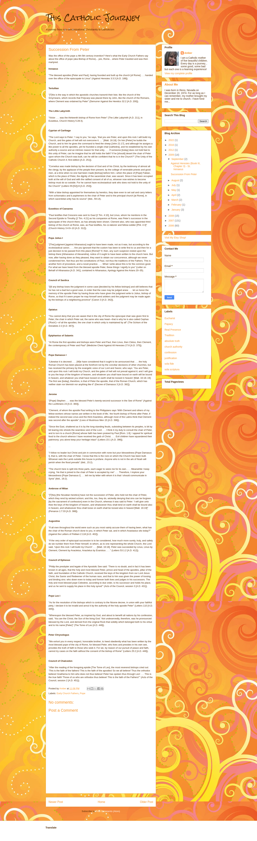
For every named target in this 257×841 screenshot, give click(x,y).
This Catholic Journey (93, 17)
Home (101, 801)
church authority (173, 346)
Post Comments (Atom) (108, 811)
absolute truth (172, 341)
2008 (171, 215)
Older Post (146, 801)
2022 (171, 140)
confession (171, 352)
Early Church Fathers (68, 693)
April (174, 195)
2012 (171, 149)
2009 (171, 154)
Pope (82, 693)
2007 (171, 220)
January (176, 209)
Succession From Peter (184, 174)
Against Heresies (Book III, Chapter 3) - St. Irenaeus (185, 166)
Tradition (169, 335)
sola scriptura (172, 369)
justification (171, 358)
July (174, 185)
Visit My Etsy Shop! (175, 237)
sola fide (169, 363)
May (174, 190)
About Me (171, 84)
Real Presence (173, 329)
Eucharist (170, 318)
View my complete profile (178, 73)
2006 (171, 225)
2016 (171, 144)
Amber (188, 53)
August (175, 180)
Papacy (169, 324)
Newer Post (56, 801)
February (176, 204)
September (177, 159)
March (175, 199)
